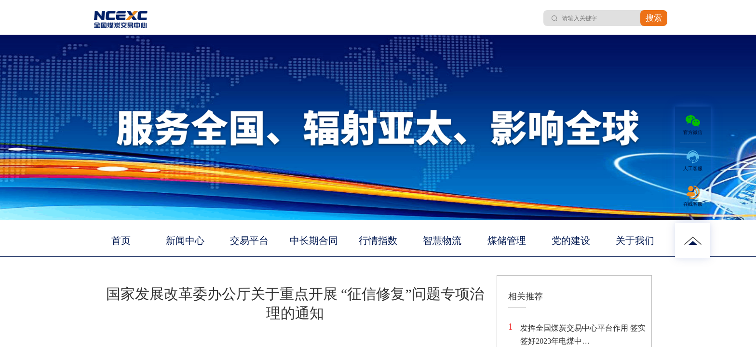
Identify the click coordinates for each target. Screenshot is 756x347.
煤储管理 (506, 240)
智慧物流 (442, 240)
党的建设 (571, 240)
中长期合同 (314, 240)
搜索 (654, 18)
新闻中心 (185, 240)
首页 (121, 240)
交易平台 (249, 240)
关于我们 (635, 240)
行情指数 (378, 240)
